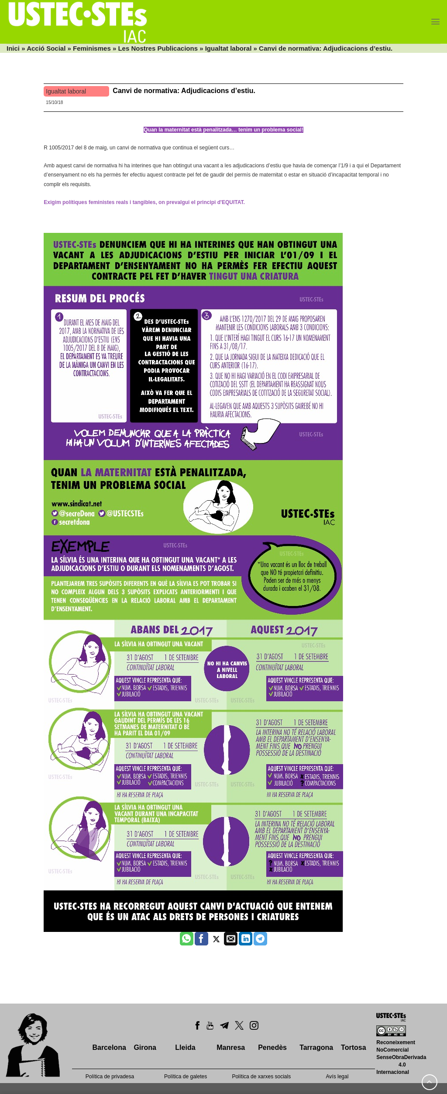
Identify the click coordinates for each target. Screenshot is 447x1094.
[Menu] (435, 21)
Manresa (231, 1047)
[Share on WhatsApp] (186, 939)
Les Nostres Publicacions (158, 48)
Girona (145, 1047)
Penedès (272, 1047)
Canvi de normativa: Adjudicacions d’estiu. (184, 90)
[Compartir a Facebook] (201, 939)
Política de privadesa (110, 1076)
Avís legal (337, 1076)
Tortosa (353, 1047)
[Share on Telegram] (260, 939)
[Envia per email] (230, 939)
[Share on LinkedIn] (245, 939)
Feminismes (92, 48)
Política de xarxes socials (261, 1076)
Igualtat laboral (228, 48)
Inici (13, 48)
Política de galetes (185, 1076)
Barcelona (109, 1047)
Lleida (185, 1047)
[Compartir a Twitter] (216, 939)
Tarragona (316, 1047)
